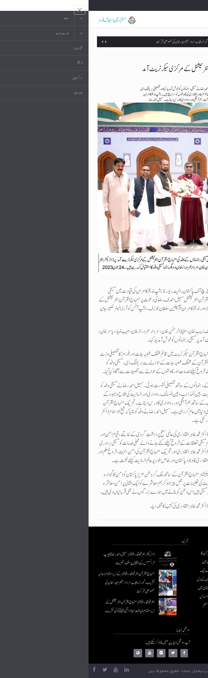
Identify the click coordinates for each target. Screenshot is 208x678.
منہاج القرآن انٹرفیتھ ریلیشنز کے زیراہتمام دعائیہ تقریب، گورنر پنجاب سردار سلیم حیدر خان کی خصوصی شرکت (122, 42)
